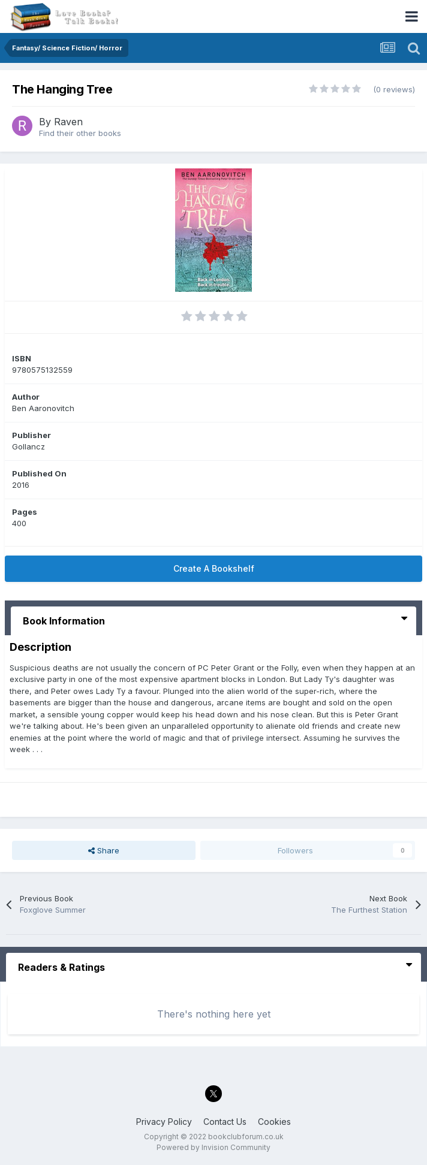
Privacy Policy (164, 1121)
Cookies (274, 1121)
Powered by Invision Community (213, 1147)
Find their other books (80, 133)
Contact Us (224, 1121)
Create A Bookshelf (213, 568)
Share (103, 850)
